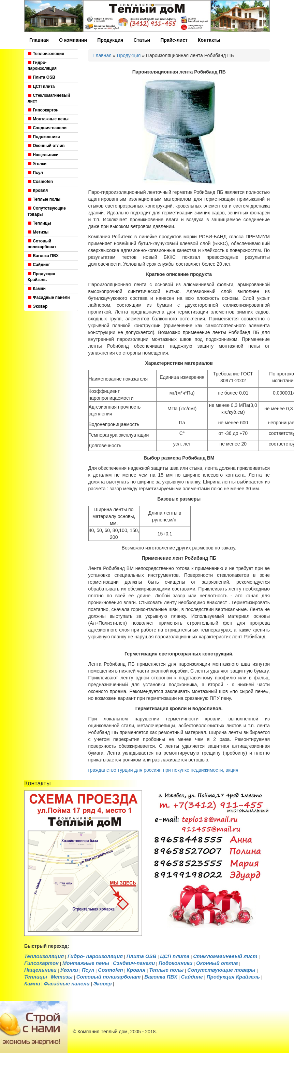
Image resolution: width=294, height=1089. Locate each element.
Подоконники (44, 136)
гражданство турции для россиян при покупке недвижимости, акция (163, 770)
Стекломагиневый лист (49, 98)
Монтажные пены (48, 119)
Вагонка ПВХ (43, 255)
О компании (73, 40)
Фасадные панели (49, 297)
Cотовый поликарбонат (42, 244)
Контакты (209, 40)
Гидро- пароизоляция (42, 65)
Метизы (38, 232)
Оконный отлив (46, 145)
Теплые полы (44, 199)
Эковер (37, 306)
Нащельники (43, 154)
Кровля (38, 190)
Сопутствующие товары (47, 211)
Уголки (37, 163)
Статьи (141, 40)
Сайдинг (39, 264)
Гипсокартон (43, 110)
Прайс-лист (174, 40)
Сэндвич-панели (47, 127)
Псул (35, 172)
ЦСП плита (41, 86)
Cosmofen (40, 181)
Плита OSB (41, 77)
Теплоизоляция (46, 53)
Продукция (110, 40)
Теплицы (39, 223)
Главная (39, 40)
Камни (37, 288)
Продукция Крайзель (41, 276)
